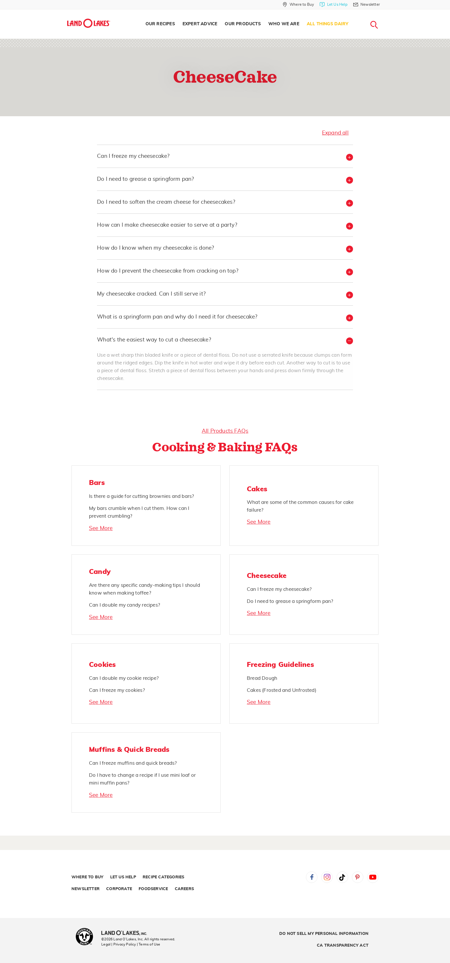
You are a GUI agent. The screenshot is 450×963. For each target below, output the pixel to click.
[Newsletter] (366, 4)
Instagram (327, 877)
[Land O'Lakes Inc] (126, 933)
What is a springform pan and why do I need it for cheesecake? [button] (177, 317)
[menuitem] (160, 24)
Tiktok (342, 877)
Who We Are (283, 24)
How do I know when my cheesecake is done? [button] (155, 248)
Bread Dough (262, 678)
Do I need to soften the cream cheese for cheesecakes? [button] (166, 202)
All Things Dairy (327, 24)
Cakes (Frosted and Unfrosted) (281, 690)
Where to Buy (87, 877)
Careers (184, 889)
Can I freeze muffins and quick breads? (133, 763)
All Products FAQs (225, 431)
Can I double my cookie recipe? (124, 678)
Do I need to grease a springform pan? (290, 601)
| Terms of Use (148, 944)
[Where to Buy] (298, 4)
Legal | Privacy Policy (118, 944)
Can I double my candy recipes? (124, 605)
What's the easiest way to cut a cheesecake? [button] (154, 340)
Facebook (311, 877)
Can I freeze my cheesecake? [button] (133, 156)
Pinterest (357, 877)
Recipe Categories (163, 877)
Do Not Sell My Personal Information (323, 934)
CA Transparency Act (342, 945)
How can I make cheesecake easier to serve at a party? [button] (167, 225)
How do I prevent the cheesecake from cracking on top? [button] (167, 271)
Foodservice (153, 889)
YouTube (373, 877)
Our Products (243, 24)
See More (101, 528)
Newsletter (85, 889)
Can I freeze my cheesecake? (279, 589)
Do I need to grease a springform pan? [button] (145, 179)
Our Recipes (160, 24)
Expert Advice (200, 24)
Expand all (335, 133)
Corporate (119, 889)
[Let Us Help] (333, 4)
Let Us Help (123, 877)
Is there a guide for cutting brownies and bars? (141, 496)
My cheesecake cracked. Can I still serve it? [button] (151, 294)
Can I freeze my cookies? (117, 690)
